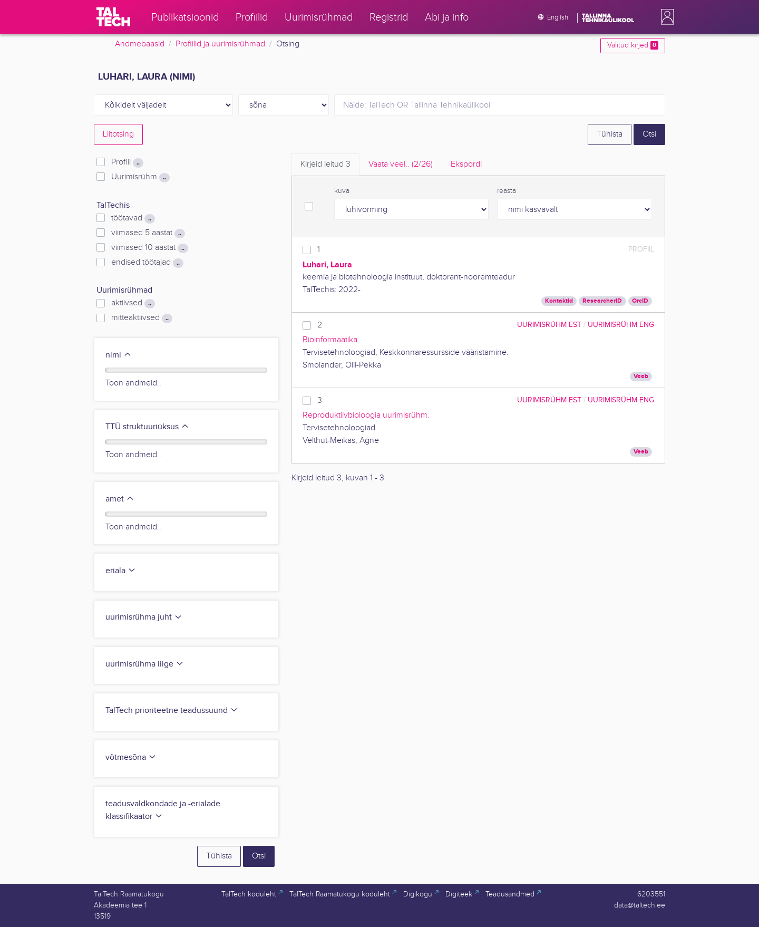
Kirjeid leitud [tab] (325, 164)
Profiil (127, 162)
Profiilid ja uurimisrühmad (220, 44)
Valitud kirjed (632, 45)
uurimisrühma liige (144, 664)
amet (119, 499)
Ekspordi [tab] (466, 164)
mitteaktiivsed (141, 318)
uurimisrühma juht (143, 617)
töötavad (133, 218)
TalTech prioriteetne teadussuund (171, 711)
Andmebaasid (139, 44)
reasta (506, 191)
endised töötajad (147, 262)
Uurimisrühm (140, 177)
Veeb (641, 376)
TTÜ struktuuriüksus (147, 427)
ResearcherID (602, 301)
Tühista (609, 134)
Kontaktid (559, 301)
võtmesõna (131, 757)
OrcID (640, 301)
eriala (120, 571)
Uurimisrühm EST (549, 324)
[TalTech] (113, 17)
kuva (341, 191)
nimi (118, 355)
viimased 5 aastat (148, 233)
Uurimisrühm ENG (621, 324)
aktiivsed (133, 303)
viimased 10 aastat (149, 248)
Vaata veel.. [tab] (400, 164)
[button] (665, 17)
